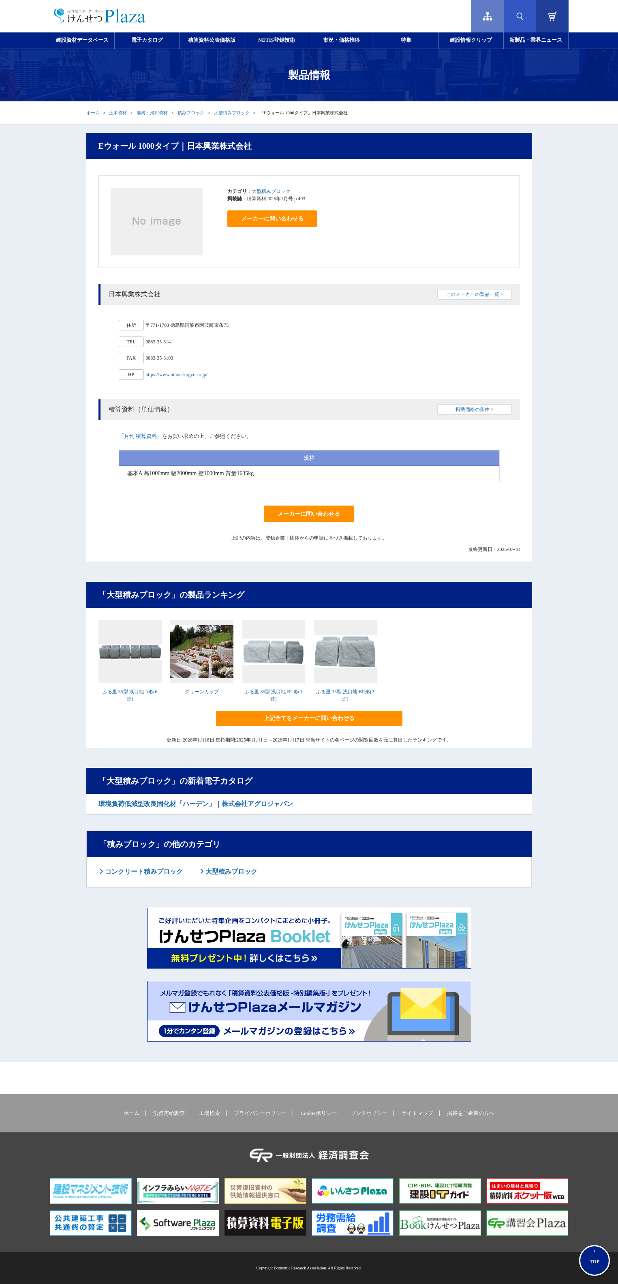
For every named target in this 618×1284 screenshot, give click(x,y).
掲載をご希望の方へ (470, 1113)
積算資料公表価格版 (211, 40)
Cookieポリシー (319, 1113)
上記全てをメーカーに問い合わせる (309, 718)
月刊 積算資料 (140, 436)
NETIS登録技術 (276, 40)
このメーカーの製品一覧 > (474, 294)
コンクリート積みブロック (143, 871)
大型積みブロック (232, 112)
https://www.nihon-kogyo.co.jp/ (176, 374)
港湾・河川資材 (152, 112)
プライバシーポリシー (260, 1113)
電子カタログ (147, 40)
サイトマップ (417, 1113)
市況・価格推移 (341, 40)
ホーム (93, 112)
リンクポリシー (369, 1113)
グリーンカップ (202, 692)
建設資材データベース (82, 40)
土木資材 (118, 112)
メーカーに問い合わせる (272, 219)
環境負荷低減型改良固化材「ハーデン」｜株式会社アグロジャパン (195, 803)
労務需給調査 (169, 1113)
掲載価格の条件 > (474, 409)
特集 (406, 40)
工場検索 (209, 1113)
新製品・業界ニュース (535, 40)
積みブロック (190, 112)
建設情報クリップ (471, 40)
